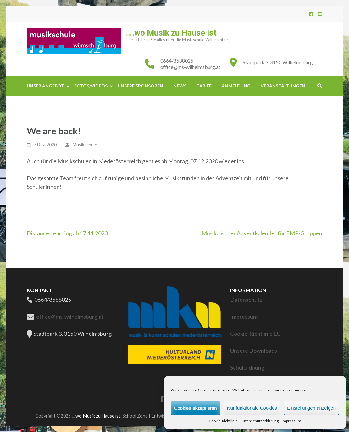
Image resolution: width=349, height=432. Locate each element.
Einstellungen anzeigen (311, 408)
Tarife (204, 85)
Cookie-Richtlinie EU (255, 333)
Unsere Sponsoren (140, 85)
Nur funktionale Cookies (252, 408)
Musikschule (85, 144)
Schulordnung (247, 367)
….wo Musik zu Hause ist (171, 32)
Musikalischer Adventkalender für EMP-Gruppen (262, 233)
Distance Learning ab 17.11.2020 (67, 233)
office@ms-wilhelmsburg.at (190, 67)
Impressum (291, 420)
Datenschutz (246, 299)
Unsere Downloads (253, 350)
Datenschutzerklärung (260, 420)
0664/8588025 (176, 61)
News (179, 85)
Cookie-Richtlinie (223, 420)
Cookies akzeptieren (195, 408)
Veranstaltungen (283, 85)
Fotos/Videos (91, 85)
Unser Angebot (45, 85)
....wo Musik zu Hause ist (96, 415)
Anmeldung (236, 85)
